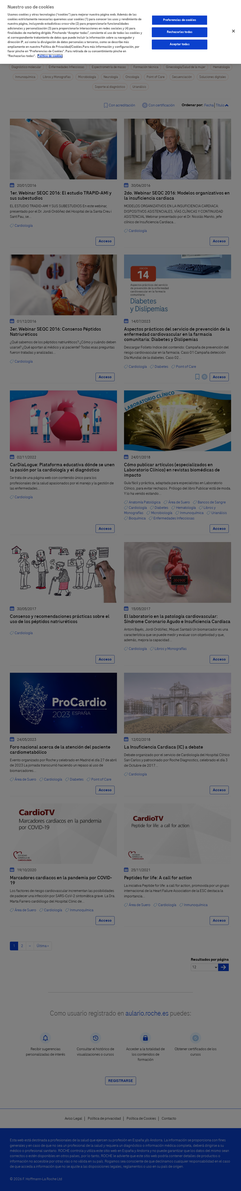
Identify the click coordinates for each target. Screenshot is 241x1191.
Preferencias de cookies (179, 17)
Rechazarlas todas (179, 29)
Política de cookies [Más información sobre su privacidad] (50, 53)
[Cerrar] (233, 28)
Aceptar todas (179, 41)
